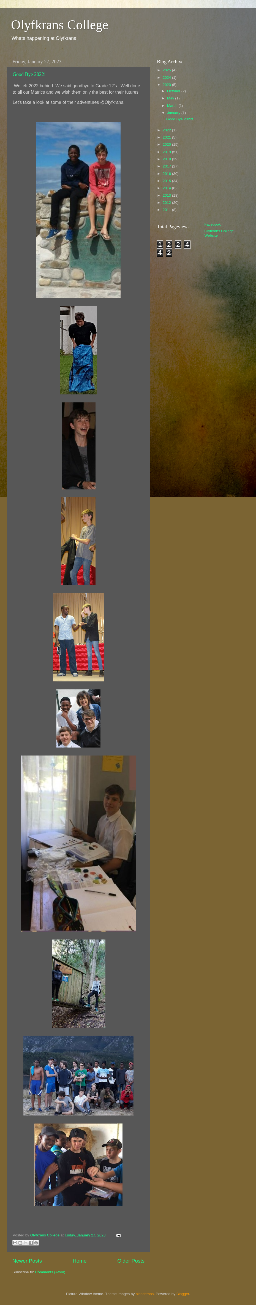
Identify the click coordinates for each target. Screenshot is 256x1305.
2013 (167, 195)
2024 (167, 77)
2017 (167, 166)
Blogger (182, 1294)
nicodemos (145, 1294)
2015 (167, 181)
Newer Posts (27, 1261)
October (174, 91)
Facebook (213, 224)
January (174, 113)
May (171, 98)
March (172, 106)
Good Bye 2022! (29, 74)
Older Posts (131, 1261)
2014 (167, 188)
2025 (167, 70)
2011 (167, 210)
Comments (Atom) (50, 1272)
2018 (167, 159)
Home (79, 1261)
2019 (167, 152)
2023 (167, 85)
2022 (167, 130)
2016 (167, 174)
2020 (167, 144)
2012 (167, 203)
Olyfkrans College (59, 24)
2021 (167, 137)
